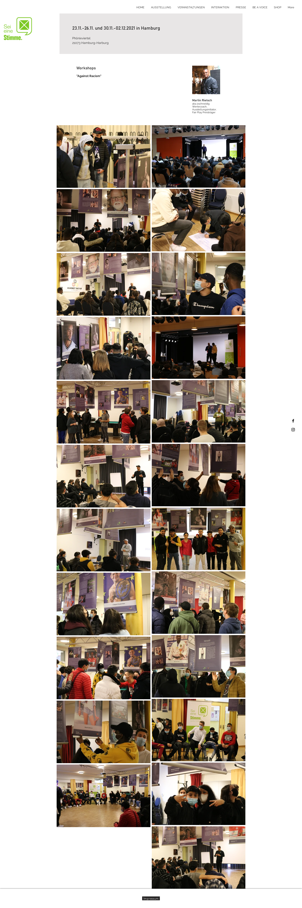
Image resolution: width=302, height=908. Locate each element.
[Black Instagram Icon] (293, 429)
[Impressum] (151, 898)
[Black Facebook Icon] (293, 420)
